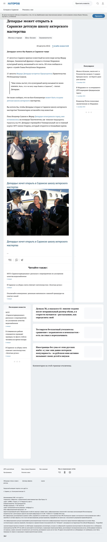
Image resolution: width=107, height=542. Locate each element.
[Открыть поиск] (98, 3)
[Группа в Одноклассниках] (64, 472)
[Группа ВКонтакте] (59, 472)
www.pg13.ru (24, 488)
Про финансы (8, 472)
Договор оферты (27, 481)
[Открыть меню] (4, 3)
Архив (43, 481)
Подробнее (99, 523)
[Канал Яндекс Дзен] (70, 472)
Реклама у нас (27, 10)
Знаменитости (45, 38)
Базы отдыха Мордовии (28, 469)
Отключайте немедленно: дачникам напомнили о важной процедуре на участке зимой (38, 296)
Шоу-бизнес (30, 38)
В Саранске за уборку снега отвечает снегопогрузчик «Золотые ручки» (38, 286)
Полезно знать (26, 472)
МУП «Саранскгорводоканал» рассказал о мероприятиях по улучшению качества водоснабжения (38, 276)
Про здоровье (43, 469)
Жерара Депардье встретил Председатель (34, 73)
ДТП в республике (9, 469)
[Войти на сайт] (103, 3)
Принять (98, 16)
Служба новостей (60, 46)
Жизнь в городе (15, 38)
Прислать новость (82, 3)
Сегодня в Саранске (10, 10)
